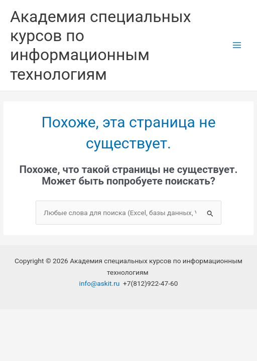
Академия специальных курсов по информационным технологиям (100, 45)
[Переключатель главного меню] (237, 45)
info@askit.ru (99, 283)
